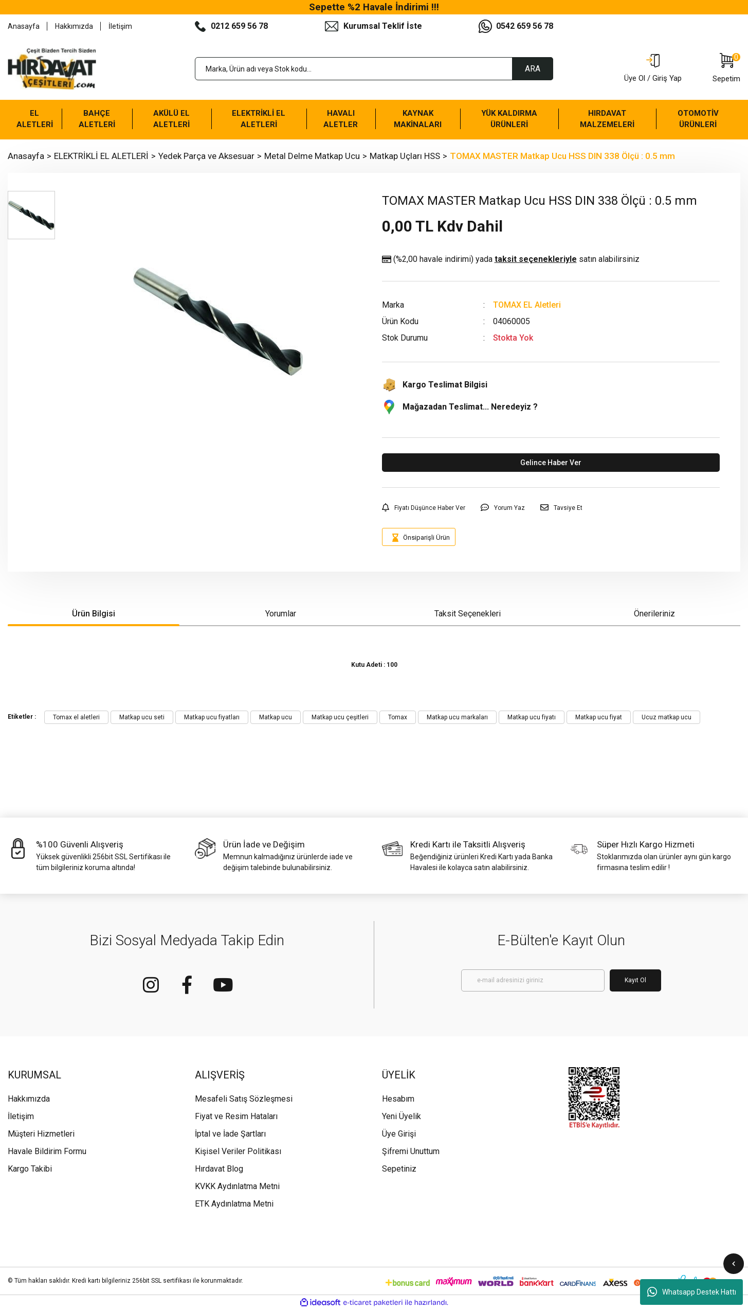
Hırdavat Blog (219, 1169)
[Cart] (726, 69)
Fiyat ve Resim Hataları (236, 1116)
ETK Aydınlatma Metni (234, 1204)
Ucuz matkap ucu (666, 717)
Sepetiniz (399, 1169)
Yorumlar (280, 613)
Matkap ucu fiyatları (212, 717)
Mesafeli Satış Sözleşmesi (244, 1099)
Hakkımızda (74, 26)
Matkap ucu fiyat (598, 717)
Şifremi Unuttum (411, 1151)
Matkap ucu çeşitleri (340, 717)
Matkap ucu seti (142, 717)
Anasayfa (24, 26)
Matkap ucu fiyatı (531, 717)
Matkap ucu (275, 717)
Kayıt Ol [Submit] (635, 980)
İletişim (120, 26)
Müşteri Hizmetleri (41, 1134)
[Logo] (52, 69)
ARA (532, 69)
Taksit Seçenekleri (467, 613)
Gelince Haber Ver (550, 462)
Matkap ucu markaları (457, 717)
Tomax (397, 717)
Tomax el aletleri (76, 717)
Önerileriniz (654, 613)
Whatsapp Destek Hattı (691, 1292)
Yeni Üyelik (401, 1116)
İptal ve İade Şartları (230, 1134)
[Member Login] (653, 69)
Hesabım (398, 1099)
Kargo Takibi (30, 1169)
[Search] (374, 68)
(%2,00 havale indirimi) (511, 259)
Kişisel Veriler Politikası (238, 1151)
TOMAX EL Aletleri (527, 305)
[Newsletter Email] (533, 980)
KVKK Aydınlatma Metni (237, 1186)
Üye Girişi (399, 1134)
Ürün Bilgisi (93, 613)
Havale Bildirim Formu (47, 1151)
